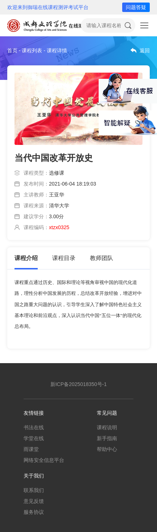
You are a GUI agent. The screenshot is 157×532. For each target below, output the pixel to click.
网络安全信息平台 (44, 460)
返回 (145, 50)
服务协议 (34, 512)
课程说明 (107, 427)
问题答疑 (136, 7)
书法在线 (34, 427)
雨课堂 (31, 449)
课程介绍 (26, 258)
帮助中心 (107, 449)
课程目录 (63, 258)
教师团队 (101, 258)
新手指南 (107, 438)
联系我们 (34, 490)
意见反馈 (34, 501)
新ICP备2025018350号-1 (78, 384)
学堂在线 (34, 438)
